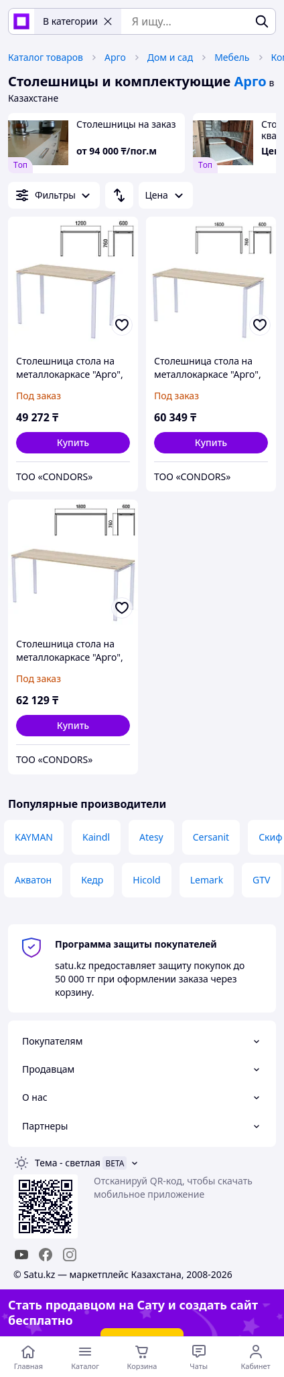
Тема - (67, 1162)
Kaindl (96, 837)
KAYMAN (34, 837)
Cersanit (211, 837)
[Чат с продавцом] (198, 1357)
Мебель (231, 57)
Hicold (146, 879)
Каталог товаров (45, 57)
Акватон (33, 879)
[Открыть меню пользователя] (255, 1357)
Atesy (151, 837)
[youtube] (21, 1255)
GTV (261, 879)
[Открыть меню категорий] (85, 1357)
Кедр (92, 879)
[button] (73, 442)
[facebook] (46, 1255)
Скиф (270, 837)
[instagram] (70, 1255)
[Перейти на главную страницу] (28, 1357)
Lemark (206, 879)
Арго (115, 57)
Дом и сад (170, 57)
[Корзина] (142, 1357)
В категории (78, 21)
